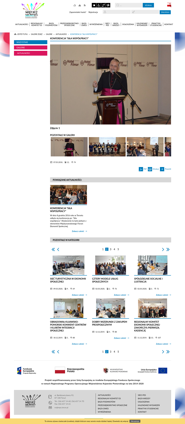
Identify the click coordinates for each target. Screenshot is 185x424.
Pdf (143, 168)
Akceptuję (135, 421)
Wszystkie (22, 42)
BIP (169, 5)
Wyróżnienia (104, 412)
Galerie (21, 47)
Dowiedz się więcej (120, 421)
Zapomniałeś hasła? (77, 12)
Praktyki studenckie (148, 408)
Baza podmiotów (106, 402)
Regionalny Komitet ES (109, 398)
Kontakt (142, 412)
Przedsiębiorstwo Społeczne (112, 405)
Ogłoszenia (144, 402)
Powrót (165, 168)
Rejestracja (93, 12)
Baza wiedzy (144, 398)
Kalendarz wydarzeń (149, 405)
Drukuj (153, 168)
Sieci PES (142, 395)
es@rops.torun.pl (61, 407)
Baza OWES (103, 408)
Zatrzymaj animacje (94, 5)
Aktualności (23, 53)
